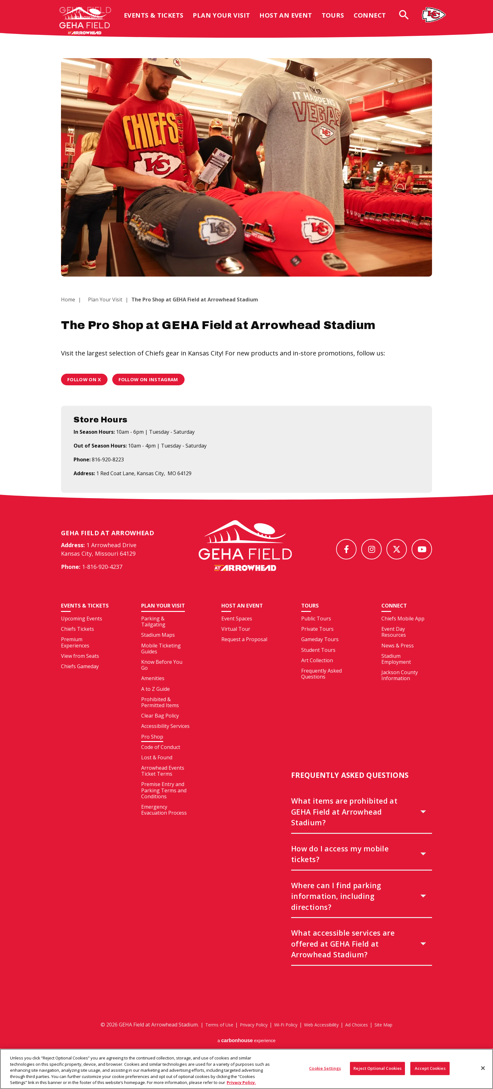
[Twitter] (396, 549)
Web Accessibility (324, 1036)
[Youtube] (422, 549)
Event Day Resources (393, 643)
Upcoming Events (81, 637)
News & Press (397, 657)
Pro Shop (152, 748)
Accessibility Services (165, 737)
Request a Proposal (244, 651)
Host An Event (290, 20)
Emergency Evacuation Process (164, 821)
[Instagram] (371, 549)
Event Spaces (236, 630)
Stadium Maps (158, 646)
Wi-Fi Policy (284, 1036)
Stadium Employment (396, 670)
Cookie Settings (325, 1072)
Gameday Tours (320, 651)
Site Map (393, 1036)
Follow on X (85, 379)
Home (68, 299)
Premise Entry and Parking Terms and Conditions (163, 802)
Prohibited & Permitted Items (160, 714)
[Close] (483, 1072)
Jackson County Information (399, 687)
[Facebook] (346, 549)
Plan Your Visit (226, 20)
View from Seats (80, 674)
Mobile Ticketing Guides (161, 660)
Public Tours (316, 630)
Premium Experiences (75, 661)
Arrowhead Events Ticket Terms (162, 782)
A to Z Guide (155, 700)
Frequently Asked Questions (321, 685)
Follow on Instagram (153, 379)
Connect (375, 20)
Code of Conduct (160, 759)
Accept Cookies (430, 1072)
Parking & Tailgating (153, 633)
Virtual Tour (235, 640)
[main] (246, 273)
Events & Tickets (158, 20)
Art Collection (317, 672)
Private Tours (317, 640)
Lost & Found (156, 769)
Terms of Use (210, 1036)
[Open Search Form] (409, 19)
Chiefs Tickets (77, 647)
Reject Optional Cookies (377, 1072)
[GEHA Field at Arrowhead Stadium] (245, 551)
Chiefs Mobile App (402, 630)
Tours (338, 20)
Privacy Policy (248, 1036)
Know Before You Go (161, 676)
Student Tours (318, 661)
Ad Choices (363, 1036)
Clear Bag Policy (160, 727)
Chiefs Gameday (80, 685)
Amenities (152, 690)
